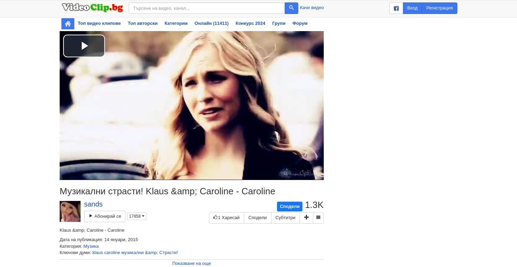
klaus (97, 252)
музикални (132, 252)
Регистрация (439, 7)
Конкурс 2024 (250, 23)
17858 (136, 216)
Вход (412, 7)
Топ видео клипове (99, 23)
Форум (299, 23)
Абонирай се (105, 216)
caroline (112, 252)
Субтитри (285, 217)
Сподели (290, 206)
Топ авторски (142, 23)
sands (93, 204)
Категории (176, 23)
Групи (278, 23)
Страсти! (168, 252)
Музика (91, 246)
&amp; (151, 252)
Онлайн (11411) (212, 23)
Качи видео (312, 7)
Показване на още (191, 263)
